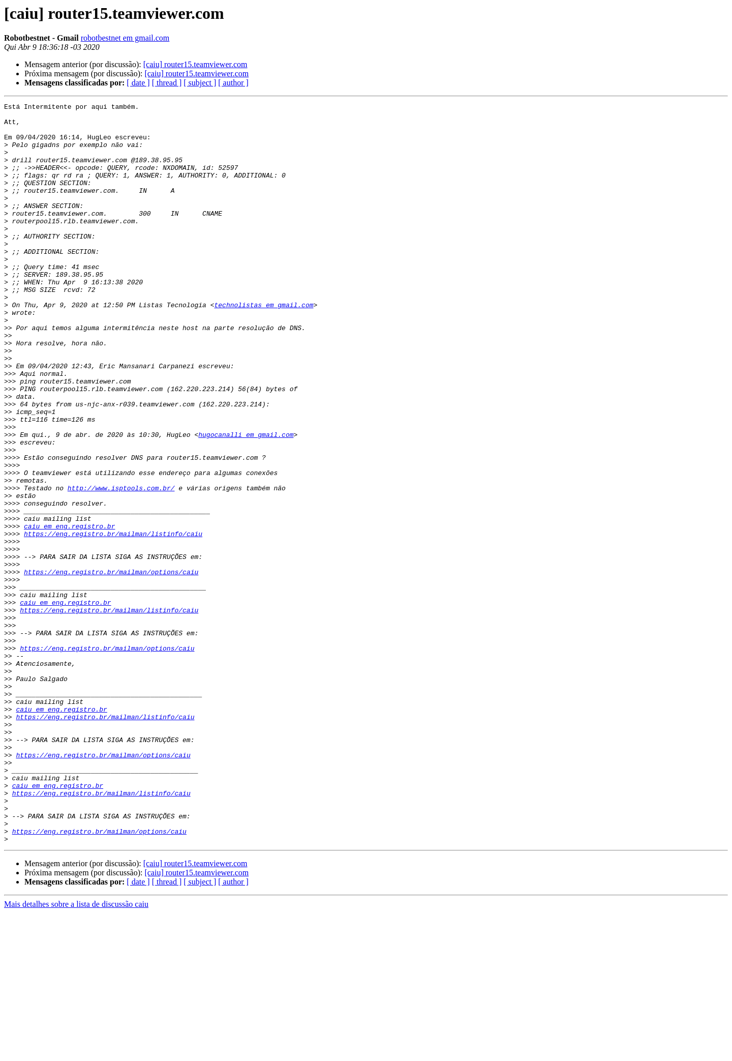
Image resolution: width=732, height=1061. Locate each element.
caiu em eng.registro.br (69, 611)
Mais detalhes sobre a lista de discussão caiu (76, 1052)
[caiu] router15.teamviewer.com (195, 64)
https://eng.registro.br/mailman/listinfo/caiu (113, 620)
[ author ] (233, 82)
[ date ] (138, 82)
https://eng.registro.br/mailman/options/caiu (111, 666)
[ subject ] (200, 82)
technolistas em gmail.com (263, 345)
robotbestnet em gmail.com (125, 38)
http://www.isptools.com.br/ (121, 565)
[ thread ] (167, 82)
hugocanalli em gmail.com (245, 501)
